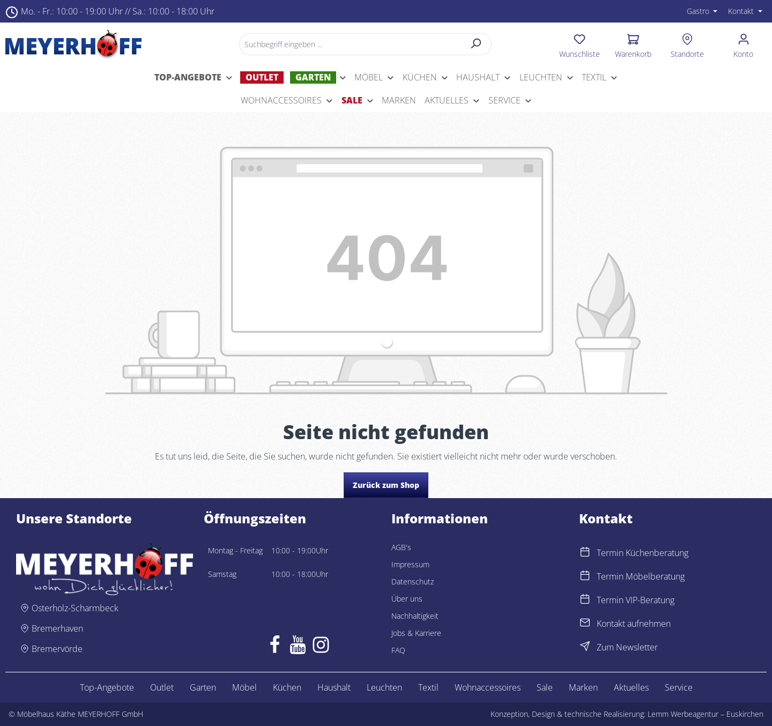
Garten (203, 687)
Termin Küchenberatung (642, 553)
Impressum (410, 564)
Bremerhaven (57, 628)
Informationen (439, 518)
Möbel (244, 687)
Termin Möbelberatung (641, 576)
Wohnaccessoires (488, 687)
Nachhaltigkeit (415, 616)
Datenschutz (412, 581)
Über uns (406, 599)
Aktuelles (631, 687)
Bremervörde (57, 649)
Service (679, 687)
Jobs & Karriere (416, 633)
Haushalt (334, 687)
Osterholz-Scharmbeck (75, 608)
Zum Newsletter (627, 647)
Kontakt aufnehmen (634, 623)
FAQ (398, 650)
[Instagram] (320, 647)
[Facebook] (274, 647)
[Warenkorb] (633, 44)
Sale (545, 687)
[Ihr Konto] (743, 44)
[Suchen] (476, 44)
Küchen (287, 687)
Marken (583, 687)
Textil (428, 687)
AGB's (401, 547)
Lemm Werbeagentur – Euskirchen (705, 714)
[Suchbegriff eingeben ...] (350, 44)
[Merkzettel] (580, 44)
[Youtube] (297, 647)
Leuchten (384, 687)
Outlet (162, 687)
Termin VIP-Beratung (635, 600)
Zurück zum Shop (386, 485)
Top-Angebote (107, 687)
